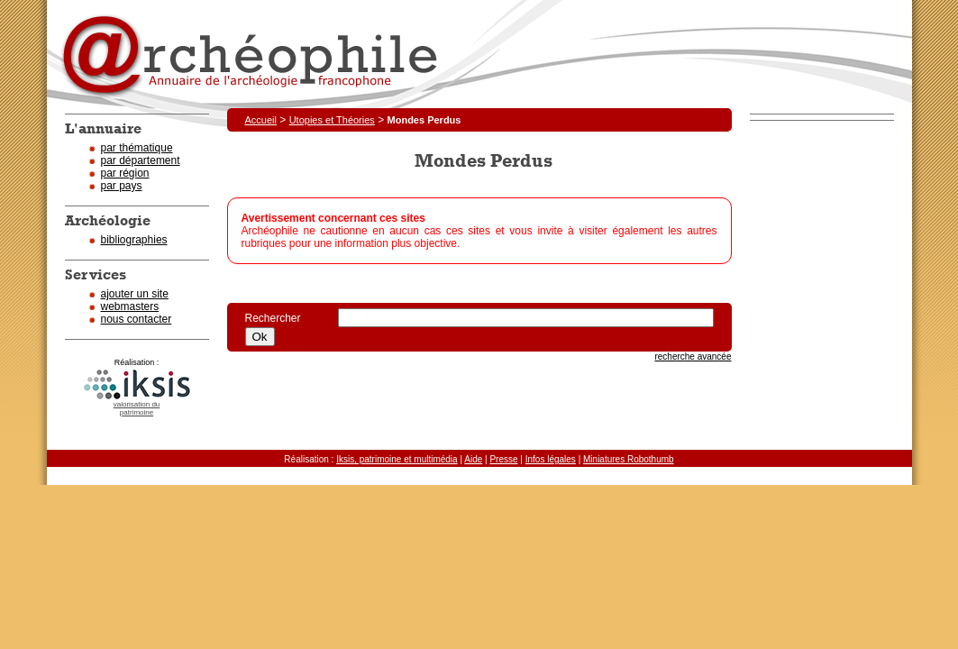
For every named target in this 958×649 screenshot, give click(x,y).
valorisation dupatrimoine (137, 408)
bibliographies (134, 239)
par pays (121, 185)
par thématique (137, 148)
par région (125, 173)
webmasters (130, 306)
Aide (473, 459)
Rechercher (282, 318)
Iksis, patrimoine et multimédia (397, 459)
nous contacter (136, 319)
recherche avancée (692, 356)
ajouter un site (135, 294)
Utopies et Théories (332, 119)
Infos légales (550, 459)
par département (140, 160)
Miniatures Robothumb (628, 459)
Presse (503, 459)
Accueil (261, 119)
